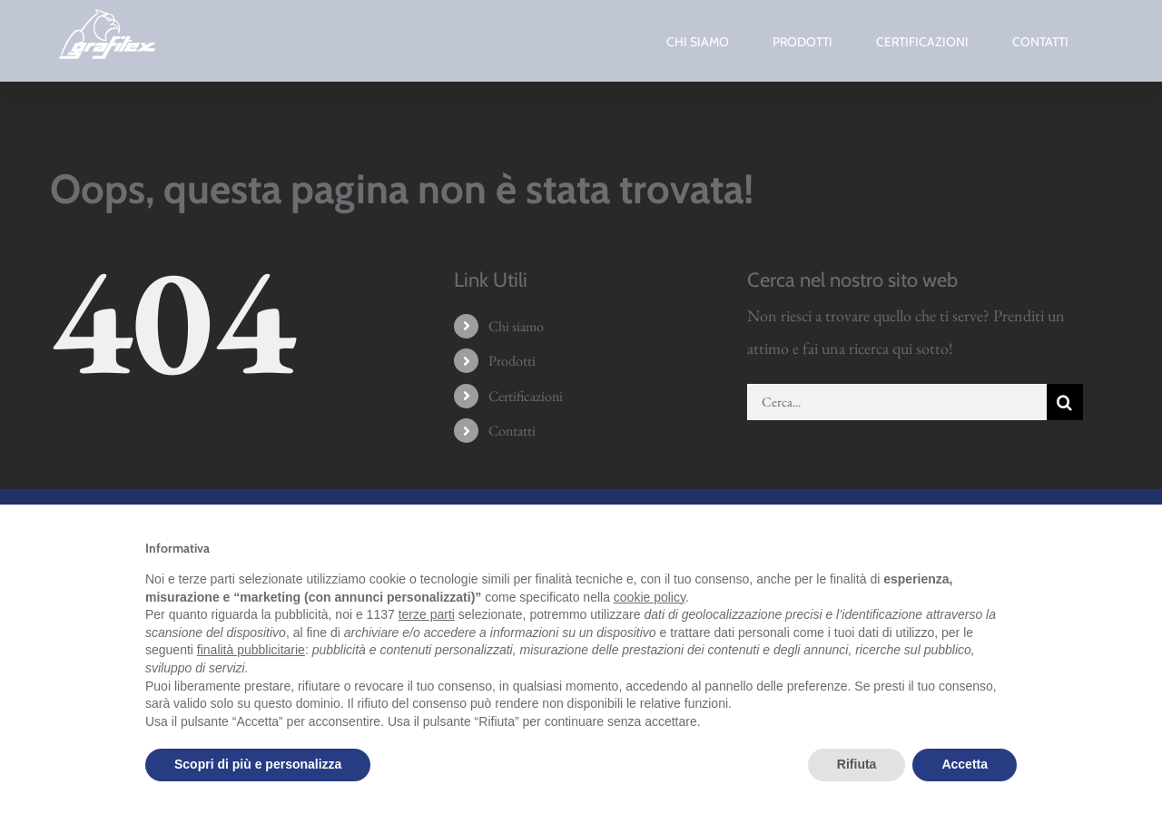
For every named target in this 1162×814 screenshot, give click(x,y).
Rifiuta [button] (857, 764)
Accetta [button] (964, 764)
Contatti (512, 430)
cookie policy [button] (649, 597)
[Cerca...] (897, 402)
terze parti (427, 614)
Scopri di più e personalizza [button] (257, 764)
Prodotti (512, 360)
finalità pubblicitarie (251, 649)
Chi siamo (516, 326)
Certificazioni (525, 396)
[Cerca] (1065, 402)
